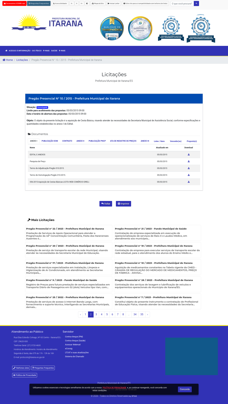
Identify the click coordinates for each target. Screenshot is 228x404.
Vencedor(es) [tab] (176, 141)
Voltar (105, 203)
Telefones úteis (21, 368)
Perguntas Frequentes (39, 3)
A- (72, 3)
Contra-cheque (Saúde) (75, 340)
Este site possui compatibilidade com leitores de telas (145, 3)
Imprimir (123, 203)
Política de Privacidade (24, 375)
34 (135, 314)
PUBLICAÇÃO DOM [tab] (50, 141)
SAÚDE (54, 51)
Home (8, 59)
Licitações (22, 59)
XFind (134, 396)
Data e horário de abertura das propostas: (47, 114)
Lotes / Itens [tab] (159, 141)
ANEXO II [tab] (80, 141)
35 (141, 314)
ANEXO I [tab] (33, 141)
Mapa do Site (98, 3)
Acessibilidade (60, 3)
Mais (62, 51)
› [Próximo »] (147, 314)
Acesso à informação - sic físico (25, 51)
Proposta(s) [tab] (192, 141)
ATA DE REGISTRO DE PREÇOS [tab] (123, 141)
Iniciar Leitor (113, 3)
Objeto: (30, 120)
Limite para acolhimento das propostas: (46, 110)
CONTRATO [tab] (67, 141)
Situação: (31, 107)
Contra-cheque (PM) (74, 336)
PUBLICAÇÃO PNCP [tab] (97, 141)
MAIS (46, 51)
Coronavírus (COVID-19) (14, 3)
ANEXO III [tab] (145, 141)
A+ (82, 3)
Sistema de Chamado (74, 356)
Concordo (185, 389)
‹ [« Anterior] (80, 314)
